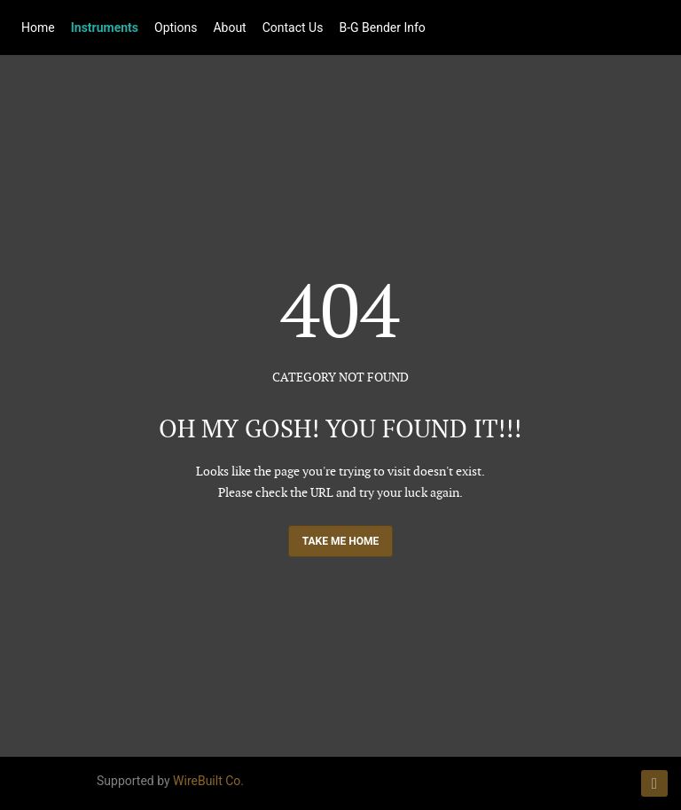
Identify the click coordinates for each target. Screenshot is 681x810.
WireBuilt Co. (208, 781)
